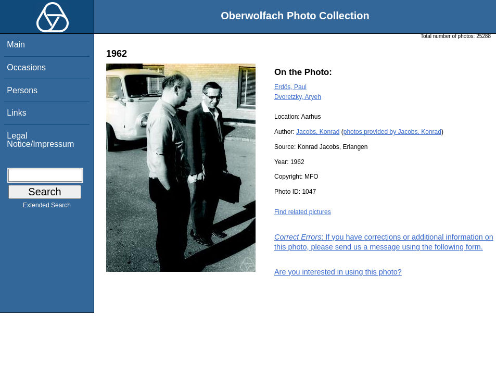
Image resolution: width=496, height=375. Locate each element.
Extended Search (47, 207)
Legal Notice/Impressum (40, 139)
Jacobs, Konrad (317, 131)
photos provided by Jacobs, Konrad (392, 131)
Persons (22, 90)
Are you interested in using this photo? (338, 272)
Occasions (26, 67)
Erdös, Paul (290, 87)
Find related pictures (302, 212)
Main (16, 44)
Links (16, 112)
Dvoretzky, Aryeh (297, 97)
